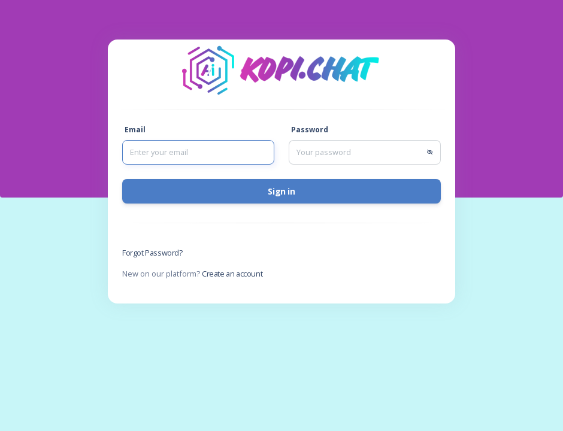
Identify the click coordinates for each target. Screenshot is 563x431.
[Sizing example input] (198, 152)
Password (309, 130)
